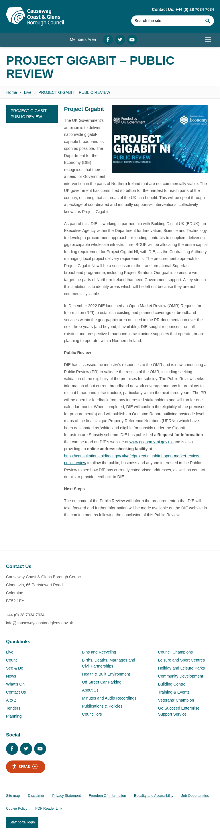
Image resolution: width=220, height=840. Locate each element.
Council (12, 660)
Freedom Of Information (107, 796)
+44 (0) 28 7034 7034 (25, 615)
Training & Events (174, 692)
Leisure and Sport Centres (181, 660)
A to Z (11, 700)
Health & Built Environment (106, 674)
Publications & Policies (102, 706)
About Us (90, 690)
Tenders (13, 708)
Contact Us (16, 692)
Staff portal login (22, 822)
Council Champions (175, 652)
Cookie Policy (16, 809)
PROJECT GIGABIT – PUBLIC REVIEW (74, 92)
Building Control (172, 684)
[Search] (166, 20)
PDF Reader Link (48, 809)
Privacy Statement (66, 796)
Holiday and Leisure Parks (181, 668)
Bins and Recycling (99, 652)
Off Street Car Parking (101, 682)
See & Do (14, 668)
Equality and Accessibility (153, 796)
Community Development (180, 676)
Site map (13, 796)
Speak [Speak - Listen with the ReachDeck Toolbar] (25, 766)
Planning (14, 716)
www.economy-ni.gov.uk (151, 442)
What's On (15, 684)
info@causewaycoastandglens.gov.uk (39, 623)
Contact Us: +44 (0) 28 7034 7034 (183, 9)
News (11, 676)
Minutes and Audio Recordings (109, 698)
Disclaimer (36, 796)
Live (28, 92)
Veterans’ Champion (176, 700)
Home (11, 92)
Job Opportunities (195, 796)
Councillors (92, 714)
